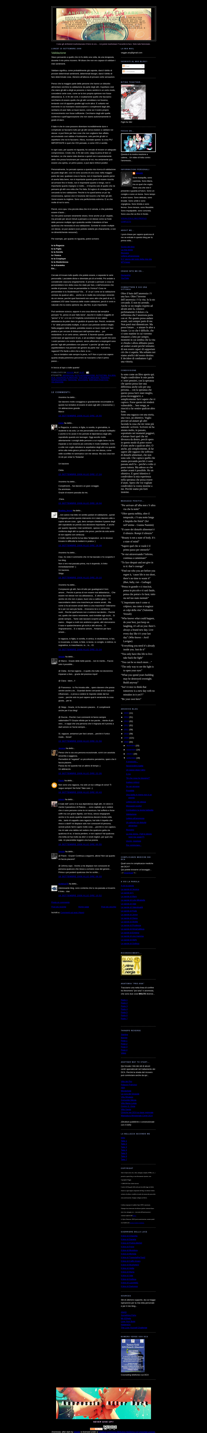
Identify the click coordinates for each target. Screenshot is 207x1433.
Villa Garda (126, 1109)
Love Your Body (128, 1321)
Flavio (61, 780)
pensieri (105, 377)
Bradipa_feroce (65, 510)
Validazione (131, 814)
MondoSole (126, 1091)
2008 (126, 742)
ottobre (130, 754)
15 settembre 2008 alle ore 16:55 (80, 416)
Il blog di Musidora (129, 1250)
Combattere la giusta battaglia (139, 810)
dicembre (131, 745)
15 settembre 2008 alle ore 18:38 (80, 545)
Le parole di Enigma (130, 932)
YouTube (125, 278)
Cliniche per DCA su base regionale (137, 1112)
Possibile (130, 790)
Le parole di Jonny (129, 914)
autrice (134, 1215)
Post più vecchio (108, 907)
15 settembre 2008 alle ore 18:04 (80, 503)
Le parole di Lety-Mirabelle (133, 900)
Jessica (62, 748)
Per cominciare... (134, 845)
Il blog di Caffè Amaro (131, 1261)
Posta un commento (60, 902)
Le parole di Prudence (131, 925)
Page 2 (124, 1044)
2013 (126, 721)
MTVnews (125, 262)
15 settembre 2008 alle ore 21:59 (80, 741)
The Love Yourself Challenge (134, 1327)
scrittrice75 (63, 884)
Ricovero (125, 253)
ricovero (83, 380)
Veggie (62, 656)
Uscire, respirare (133, 841)
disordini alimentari (67, 377)
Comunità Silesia (128, 1100)
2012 (126, 725)
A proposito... (132, 761)
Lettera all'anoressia (130, 256)
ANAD (124, 1312)
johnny (62, 799)
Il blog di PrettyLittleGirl (131, 1243)
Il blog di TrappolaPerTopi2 (133, 1257)
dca (53, 377)
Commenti (129, 71)
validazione (57, 382)
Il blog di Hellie (127, 1268)
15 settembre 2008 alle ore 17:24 (80, 474)
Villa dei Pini (126, 1081)
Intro (123, 1137)
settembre (131, 758)
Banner (124, 1037)
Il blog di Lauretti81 (129, 1282)
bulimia (112, 375)
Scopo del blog (128, 247)
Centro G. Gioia (128, 1106)
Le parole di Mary (129, 896)
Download (128, 873)
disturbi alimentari (89, 377)
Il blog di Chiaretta (129, 1236)
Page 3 (124, 1047)
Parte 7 (124, 1018)
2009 (126, 738)
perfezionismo (59, 380)
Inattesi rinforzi (132, 782)
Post (126, 66)
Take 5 (124, 1153)
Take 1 (124, 1141)
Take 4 (124, 1150)
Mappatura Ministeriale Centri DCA (137, 1115)
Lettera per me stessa (136, 802)
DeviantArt (126, 275)
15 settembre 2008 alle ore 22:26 (80, 773)
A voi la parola (127, 885)
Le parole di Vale (128, 904)
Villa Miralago (127, 1097)
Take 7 (124, 1159)
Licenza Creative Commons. (137, 1223)
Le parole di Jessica (130, 889)
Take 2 (124, 1144)
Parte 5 (124, 1012)
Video (123, 1053)
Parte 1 (124, 1000)
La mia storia (127, 250)
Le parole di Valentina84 (132, 907)
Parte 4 (124, 1009)
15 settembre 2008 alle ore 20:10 (80, 577)
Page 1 (124, 1040)
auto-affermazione (85, 375)
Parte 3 (124, 1006)
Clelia (61, 423)
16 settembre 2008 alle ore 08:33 (80, 876)
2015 (126, 713)
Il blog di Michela (128, 1254)
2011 (126, 729)
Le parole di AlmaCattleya (132, 929)
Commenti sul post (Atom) (72, 912)
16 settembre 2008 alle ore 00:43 (80, 792)
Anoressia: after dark (103, 13)
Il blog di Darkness (129, 1286)
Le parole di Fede (129, 911)
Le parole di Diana (129, 918)
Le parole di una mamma (132, 936)
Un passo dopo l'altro (135, 770)
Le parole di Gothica (130, 943)
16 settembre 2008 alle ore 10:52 (80, 895)
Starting (124, 1034)
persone (72, 380)
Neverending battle (134, 766)
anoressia (68, 375)
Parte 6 (124, 1015)
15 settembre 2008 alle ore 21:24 (80, 649)
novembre (131, 750)
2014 (126, 717)
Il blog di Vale (127, 1275)
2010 (126, 733)
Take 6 (124, 1156)
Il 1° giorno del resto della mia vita (136, 259)
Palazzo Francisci (129, 1084)
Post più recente (58, 907)
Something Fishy (128, 1315)
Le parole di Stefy (129, 940)
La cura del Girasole (130, 1094)
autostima (101, 375)
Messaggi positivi (134, 806)
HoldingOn (126, 1324)
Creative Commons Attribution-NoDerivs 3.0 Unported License (126, 1432)
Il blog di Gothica (128, 1279)
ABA (123, 1087)
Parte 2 (124, 1003)
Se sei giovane (132, 786)
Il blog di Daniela (128, 1239)
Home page (83, 907)
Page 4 (124, 1050)
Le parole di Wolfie (129, 921)
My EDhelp (126, 1318)
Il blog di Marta (127, 1272)
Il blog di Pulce (127, 1246)
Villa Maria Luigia (129, 1103)
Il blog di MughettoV (130, 1265)
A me (128, 774)
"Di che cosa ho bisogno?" (138, 778)
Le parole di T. (127, 893)
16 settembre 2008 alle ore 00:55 (80, 844)
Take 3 (124, 1147)
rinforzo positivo (98, 380)
